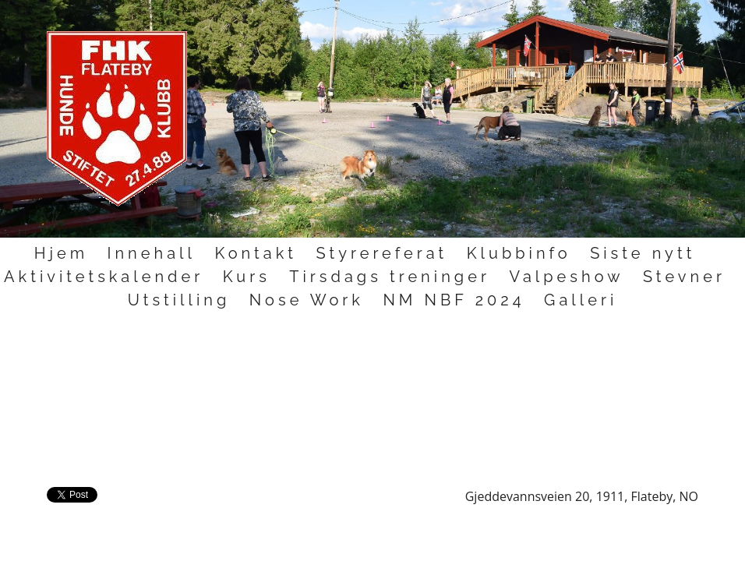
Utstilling (179, 300)
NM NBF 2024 (453, 300)
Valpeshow (566, 276)
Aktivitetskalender (103, 276)
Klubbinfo (519, 253)
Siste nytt (642, 253)
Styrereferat (381, 253)
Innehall (151, 253)
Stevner (684, 276)
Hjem (61, 253)
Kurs (246, 276)
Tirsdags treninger (389, 276)
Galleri (580, 300)
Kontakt (255, 253)
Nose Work (306, 300)
